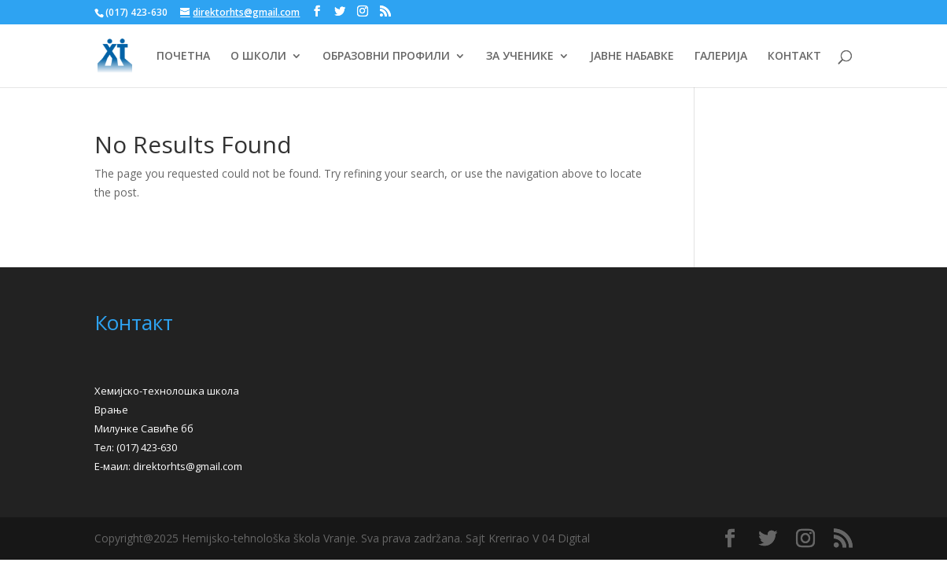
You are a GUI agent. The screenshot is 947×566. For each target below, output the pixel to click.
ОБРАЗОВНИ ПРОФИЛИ (386, 56)
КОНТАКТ (794, 56)
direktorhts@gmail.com (187, 466)
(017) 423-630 (146, 447)
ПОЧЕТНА (183, 56)
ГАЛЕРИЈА (721, 56)
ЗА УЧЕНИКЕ (520, 56)
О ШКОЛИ (258, 56)
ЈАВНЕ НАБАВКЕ (632, 56)
